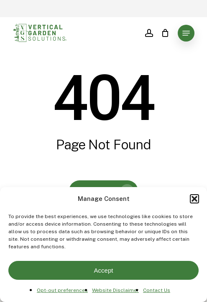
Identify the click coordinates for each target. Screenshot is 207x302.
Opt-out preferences (62, 290)
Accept (103, 270)
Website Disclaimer (115, 290)
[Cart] (165, 33)
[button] (194, 199)
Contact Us (156, 290)
